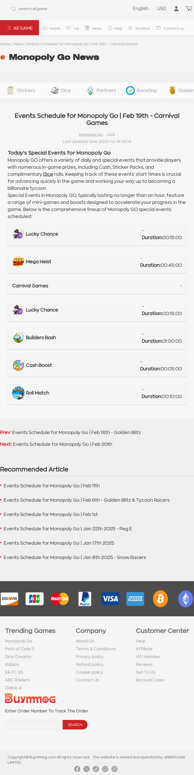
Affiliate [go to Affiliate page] (144, 649)
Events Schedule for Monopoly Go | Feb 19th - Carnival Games (82, 44)
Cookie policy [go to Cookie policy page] (89, 672)
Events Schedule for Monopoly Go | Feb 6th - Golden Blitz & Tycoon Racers (87, 500)
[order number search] (34, 724)
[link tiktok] (96, 770)
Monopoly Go (91, 134)
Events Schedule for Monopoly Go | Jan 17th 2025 (59, 543)
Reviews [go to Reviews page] (144, 665)
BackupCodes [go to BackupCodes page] (150, 680)
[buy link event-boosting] (141, 90)
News (19, 44)
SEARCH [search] (75, 724)
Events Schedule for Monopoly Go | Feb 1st (51, 514)
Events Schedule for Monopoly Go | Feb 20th (62, 444)
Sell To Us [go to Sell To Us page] (146, 672)
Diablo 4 (13, 688)
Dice (48, 174)
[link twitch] (105, 770)
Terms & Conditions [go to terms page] (96, 649)
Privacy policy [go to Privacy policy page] (90, 657)
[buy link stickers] (20, 90)
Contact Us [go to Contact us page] (87, 680)
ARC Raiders (17, 680)
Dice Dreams (18, 657)
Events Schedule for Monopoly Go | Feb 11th (52, 486)
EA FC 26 (14, 672)
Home (5, 44)
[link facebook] (77, 770)
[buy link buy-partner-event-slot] (101, 90)
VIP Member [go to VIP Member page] (148, 657)
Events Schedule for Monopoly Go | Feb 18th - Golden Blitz (76, 432)
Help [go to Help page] (140, 641)
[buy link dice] (60, 90)
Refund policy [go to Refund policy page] (90, 665)
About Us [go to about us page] (85, 641)
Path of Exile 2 (19, 649)
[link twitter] (87, 770)
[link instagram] (114, 770)
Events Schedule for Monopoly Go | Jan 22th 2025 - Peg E (68, 529)
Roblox (12, 665)
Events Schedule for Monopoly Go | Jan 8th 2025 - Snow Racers (75, 557)
